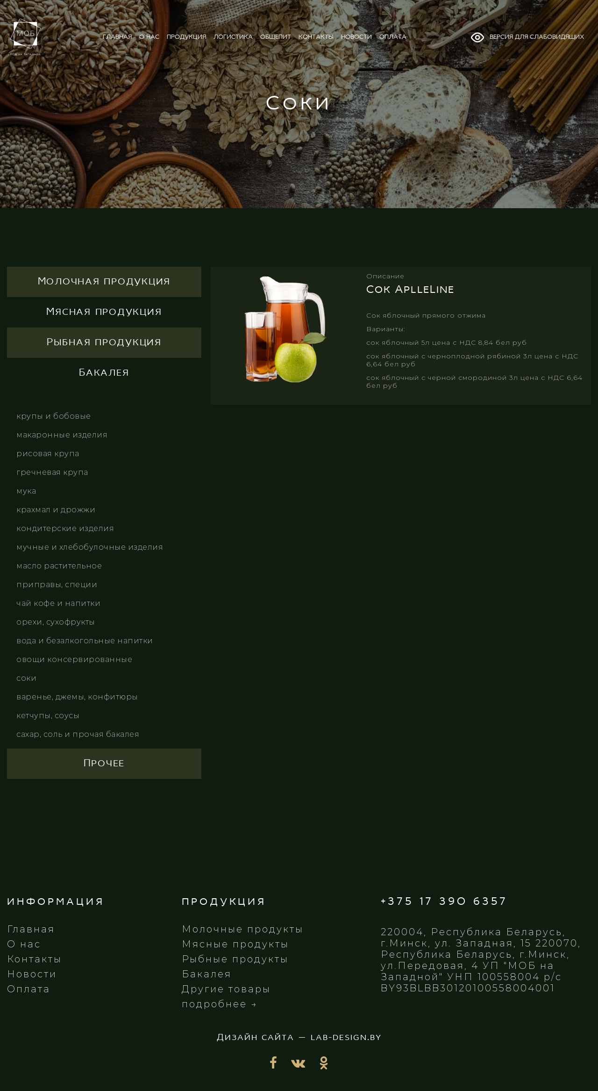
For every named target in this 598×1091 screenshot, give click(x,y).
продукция (186, 37)
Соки (26, 678)
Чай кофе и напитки (58, 603)
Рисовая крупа (47, 453)
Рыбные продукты (235, 959)
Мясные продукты (235, 944)
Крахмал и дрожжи (55, 509)
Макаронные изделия (61, 434)
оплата (392, 37)
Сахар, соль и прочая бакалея (77, 734)
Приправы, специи (56, 584)
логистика (233, 37)
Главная (31, 929)
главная (117, 37)
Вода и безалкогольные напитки (84, 640)
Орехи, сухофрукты (55, 622)
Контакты (34, 959)
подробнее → (220, 1004)
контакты (316, 37)
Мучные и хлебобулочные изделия (89, 547)
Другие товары (226, 989)
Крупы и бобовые (53, 416)
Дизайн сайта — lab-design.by (299, 1037)
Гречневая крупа (52, 472)
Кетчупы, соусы (47, 715)
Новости (32, 974)
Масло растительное (59, 565)
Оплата (28, 989)
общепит (275, 37)
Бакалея (207, 974)
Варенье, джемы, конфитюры (77, 696)
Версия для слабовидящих (527, 37)
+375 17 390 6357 (444, 902)
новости (356, 37)
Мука (26, 491)
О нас (24, 944)
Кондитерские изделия (65, 528)
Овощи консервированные (74, 659)
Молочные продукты (243, 929)
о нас (149, 37)
